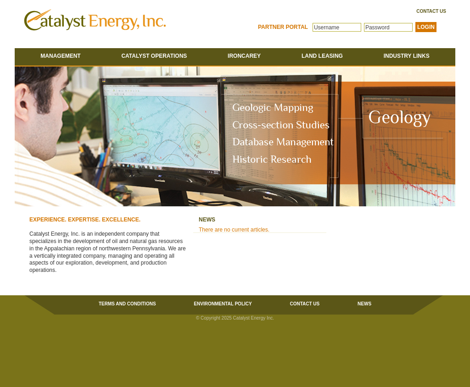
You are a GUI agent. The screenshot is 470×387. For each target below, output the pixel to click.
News (364, 303)
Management (60, 56)
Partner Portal (283, 27)
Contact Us (431, 11)
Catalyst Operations (154, 56)
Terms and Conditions (127, 303)
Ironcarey (244, 56)
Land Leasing (322, 56)
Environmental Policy (223, 303)
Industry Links (407, 56)
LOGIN (426, 27)
